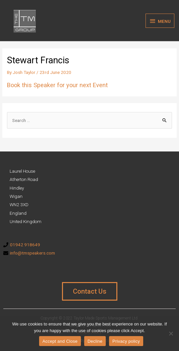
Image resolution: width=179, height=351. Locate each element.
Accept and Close (60, 341)
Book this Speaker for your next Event (57, 85)
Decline (95, 341)
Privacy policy (126, 341)
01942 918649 (25, 244)
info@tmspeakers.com (32, 253)
